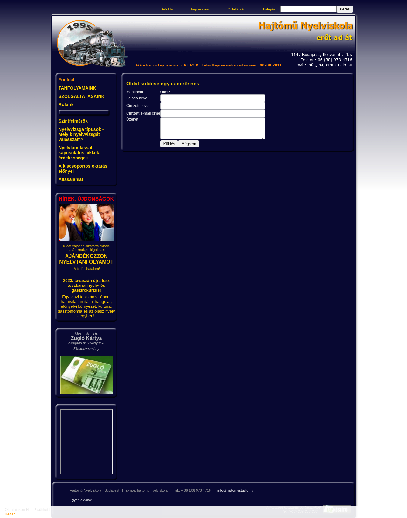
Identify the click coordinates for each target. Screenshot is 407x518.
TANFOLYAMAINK (77, 88)
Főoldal (168, 9)
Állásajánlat (71, 179)
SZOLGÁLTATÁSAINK (82, 96)
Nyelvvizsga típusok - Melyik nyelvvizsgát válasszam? (81, 134)
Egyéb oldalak (81, 500)
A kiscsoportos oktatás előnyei (83, 169)
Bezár (10, 514)
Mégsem (188, 144)
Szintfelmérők (73, 121)
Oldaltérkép (236, 9)
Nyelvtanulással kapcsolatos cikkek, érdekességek (79, 152)
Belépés (269, 9)
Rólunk (66, 104)
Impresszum (200, 9)
